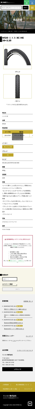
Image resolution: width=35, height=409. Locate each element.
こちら (14, 340)
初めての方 (26, 2)
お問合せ (17, 369)
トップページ (3, 31)
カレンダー (29, 336)
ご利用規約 (5, 384)
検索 (25, 7)
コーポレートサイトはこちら (25, 350)
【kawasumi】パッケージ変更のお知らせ (14, 329)
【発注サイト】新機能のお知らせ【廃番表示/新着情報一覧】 (17, 316)
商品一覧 (10, 31)
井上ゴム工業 (8, 147)
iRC (8, 155)
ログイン (32, 2)
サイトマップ (28, 389)
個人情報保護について (22, 384)
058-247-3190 (10, 362)
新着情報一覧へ (28, 301)
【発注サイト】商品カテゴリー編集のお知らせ (15, 309)
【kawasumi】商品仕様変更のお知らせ (13, 323)
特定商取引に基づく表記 (10, 389)
